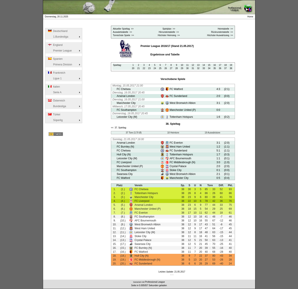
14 (204, 65)
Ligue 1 (54, 78)
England (55, 45)
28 (176, 68)
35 (214, 68)
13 (198, 65)
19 (231, 65)
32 (198, 68)
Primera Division (59, 64)
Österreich (56, 100)
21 (138, 68)
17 (220, 65)
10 (182, 65)
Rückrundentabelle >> (222, 32)
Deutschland (57, 31)
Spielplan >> (168, 29)
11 (187, 65)
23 (149, 68)
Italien (53, 86)
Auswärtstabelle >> (122, 32)
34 (209, 68)
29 (182, 68)
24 (155, 68)
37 (225, 68)
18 (225, 65)
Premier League (59, 50)
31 (193, 68)
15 (209, 65)
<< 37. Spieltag (118, 127)
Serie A (54, 92)
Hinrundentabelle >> (169, 32)
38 (231, 68)
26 (165, 68)
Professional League (155, 282)
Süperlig (55, 120)
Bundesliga (56, 106)
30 (187, 68)
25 (160, 68)
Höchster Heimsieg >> (169, 35)
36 (220, 68)
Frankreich (56, 72)
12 (193, 65)
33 (204, 68)
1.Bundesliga (57, 36)
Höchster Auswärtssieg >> (220, 35)
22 (144, 68)
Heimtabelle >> (225, 29)
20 (133, 68)
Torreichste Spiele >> (123, 35)
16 (214, 65)
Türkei (53, 114)
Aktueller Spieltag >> (123, 29)
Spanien (55, 58)
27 (171, 68)
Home (250, 16)
